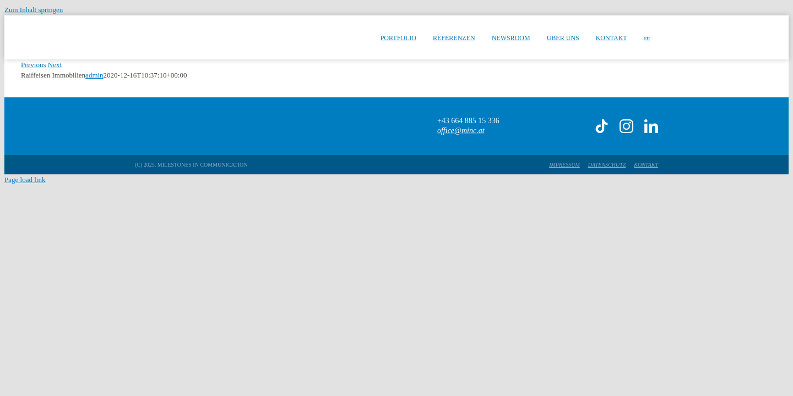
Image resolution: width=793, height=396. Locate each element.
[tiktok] (602, 126)
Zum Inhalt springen (33, 10)
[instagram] (626, 126)
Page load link (24, 179)
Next (55, 65)
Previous (33, 65)
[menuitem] (647, 37)
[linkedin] (651, 126)
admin (94, 75)
